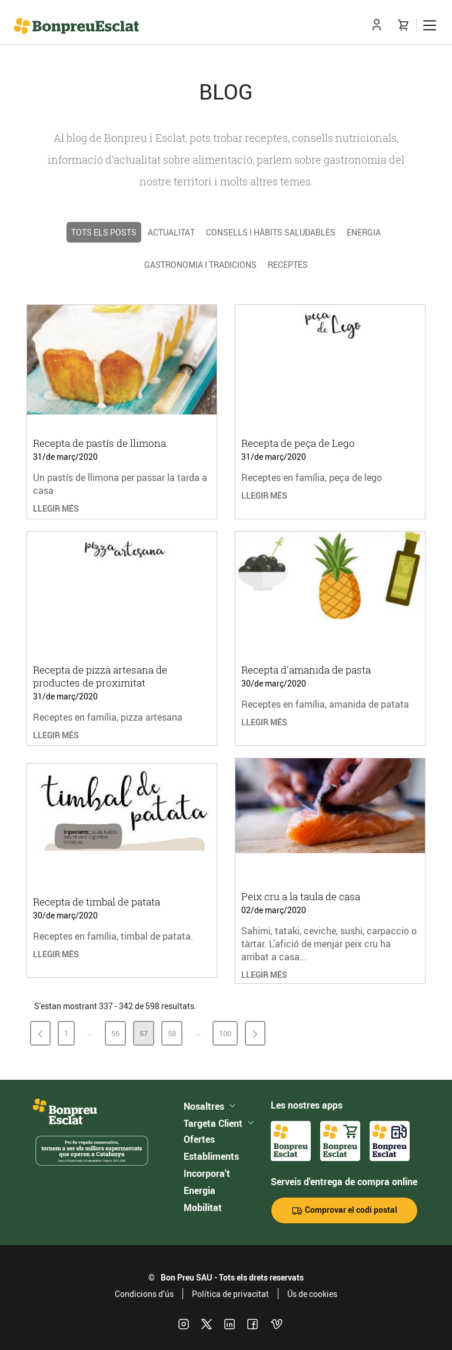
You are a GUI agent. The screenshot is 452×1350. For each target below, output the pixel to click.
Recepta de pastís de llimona (99, 443)
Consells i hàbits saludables (270, 232)
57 (146, 1035)
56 (118, 1035)
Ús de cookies (312, 1293)
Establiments (211, 1156)
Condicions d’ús (144, 1293)
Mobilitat (203, 1207)
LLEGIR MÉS (56, 508)
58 (174, 1035)
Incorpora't (207, 1173)
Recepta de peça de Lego (298, 443)
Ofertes (199, 1139)
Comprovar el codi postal (344, 1210)
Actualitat (171, 232)
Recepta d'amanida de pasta (306, 669)
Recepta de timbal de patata (96, 901)
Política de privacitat (230, 1293)
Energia (364, 232)
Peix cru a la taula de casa (300, 896)
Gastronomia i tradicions (200, 264)
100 (228, 1035)
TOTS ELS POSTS (104, 232)
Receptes (288, 264)
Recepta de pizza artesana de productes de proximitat (100, 676)
